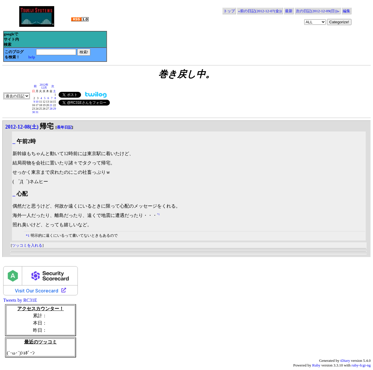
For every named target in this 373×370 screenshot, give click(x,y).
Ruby (316, 365)
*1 (158, 214)
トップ (229, 11)
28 (51, 108)
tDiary (345, 360)
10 (37, 101)
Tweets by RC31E (20, 300)
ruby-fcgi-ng (361, 365)
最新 (289, 11)
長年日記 (64, 127)
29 (54, 108)
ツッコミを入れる (27, 245)
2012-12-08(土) (21, 127)
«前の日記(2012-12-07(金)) (259, 11)
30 (33, 112)
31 (37, 112)
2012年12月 (44, 86)
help (31, 57)
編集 (346, 11)
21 (51, 105)
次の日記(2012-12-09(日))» (317, 11)
